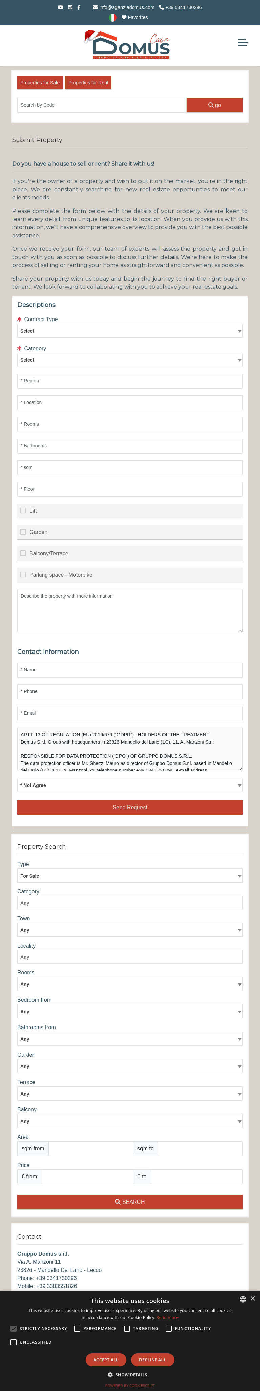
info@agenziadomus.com (123, 7)
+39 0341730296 (180, 7)
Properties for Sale (40, 82)
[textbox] (130, 330)
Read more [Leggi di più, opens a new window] (167, 1317)
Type (23, 864)
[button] (130, 1374)
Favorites (135, 17)
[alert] (130, 1341)
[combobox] (130, 331)
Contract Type (37, 319)
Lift (33, 511)
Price (23, 1165)
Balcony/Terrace (48, 553)
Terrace (26, 1082)
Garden (38, 532)
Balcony (27, 1109)
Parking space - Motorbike (60, 575)
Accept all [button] (105, 1360)
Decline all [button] (152, 1360)
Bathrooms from (36, 1027)
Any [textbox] (24, 984)
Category (31, 348)
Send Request (130, 807)
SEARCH (130, 1202)
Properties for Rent (88, 82)
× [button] (252, 1298)
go (214, 105)
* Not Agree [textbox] (33, 785)
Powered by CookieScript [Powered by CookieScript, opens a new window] (130, 1385)
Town (23, 918)
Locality (26, 946)
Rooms (26, 972)
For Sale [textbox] (29, 876)
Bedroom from (34, 1000)
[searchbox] (131, 904)
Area (23, 1137)
